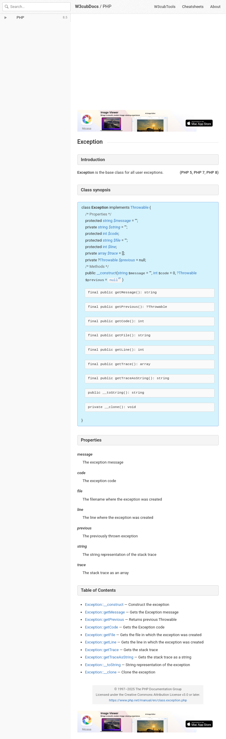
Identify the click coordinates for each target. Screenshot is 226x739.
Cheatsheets (193, 6)
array (102, 253)
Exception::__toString (103, 665)
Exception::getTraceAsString (109, 657)
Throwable (139, 207)
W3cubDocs (87, 6)
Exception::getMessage (105, 612)
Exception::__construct (104, 604)
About (215, 6)
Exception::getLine (101, 642)
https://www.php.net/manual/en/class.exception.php (148, 700)
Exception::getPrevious (104, 619)
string (107, 220)
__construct (106, 273)
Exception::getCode (101, 627)
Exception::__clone (101, 672)
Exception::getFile (100, 635)
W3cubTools (165, 6)
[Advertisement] (148, 64)
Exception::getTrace (102, 650)
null (113, 280)
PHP (107, 6)
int (105, 233)
